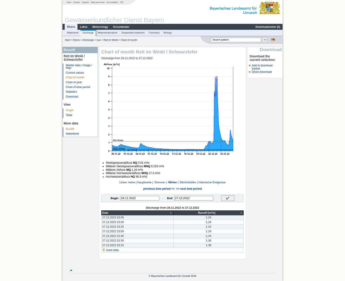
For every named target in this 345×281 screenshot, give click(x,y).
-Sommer (159, 182)
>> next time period (189, 188)
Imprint (85, 2)
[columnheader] (137, 213)
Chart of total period (78, 87)
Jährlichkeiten (187, 182)
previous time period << (159, 188)
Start (69, 2)
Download (72, 96)
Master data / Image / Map (79, 67)
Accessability (112, 2)
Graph (70, 110)
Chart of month (75, 77)
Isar (99, 40)
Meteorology (100, 26)
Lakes (83, 26)
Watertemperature (107, 32)
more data (112, 250)
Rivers (71, 26)
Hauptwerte (144, 182)
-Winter (172, 182)
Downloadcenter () (268, 26)
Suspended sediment (133, 32)
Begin (114, 198)
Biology (168, 32)
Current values (75, 72)
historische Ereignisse (212, 182)
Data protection (98, 2)
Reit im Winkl (111, 40)
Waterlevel (72, 32)
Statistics (71, 91)
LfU (121, 2)
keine (131, 182)
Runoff (70, 129)
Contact (76, 2)
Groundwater (121, 26)
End (169, 198)
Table (69, 115)
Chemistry (154, 32)
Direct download (262, 71)
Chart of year (74, 82)
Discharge (88, 32)
